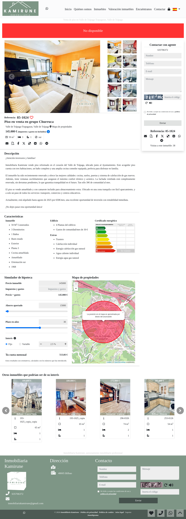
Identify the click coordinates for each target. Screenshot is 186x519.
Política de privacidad (89, 512)
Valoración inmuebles (121, 9)
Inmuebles (100, 9)
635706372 (163, 50)
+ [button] (76, 284)
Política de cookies (106, 512)
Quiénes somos (83, 9)
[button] (5, 410)
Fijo (10, 344)
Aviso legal (119, 512)
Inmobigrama (93, 515)
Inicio (68, 9)
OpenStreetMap (120, 362)
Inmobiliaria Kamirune (70, 512)
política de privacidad (108, 494)
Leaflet (109, 362)
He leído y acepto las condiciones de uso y (163, 113)
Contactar (159, 9)
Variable (26, 344)
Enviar (163, 123)
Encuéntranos (144, 9)
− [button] (76, 288)
